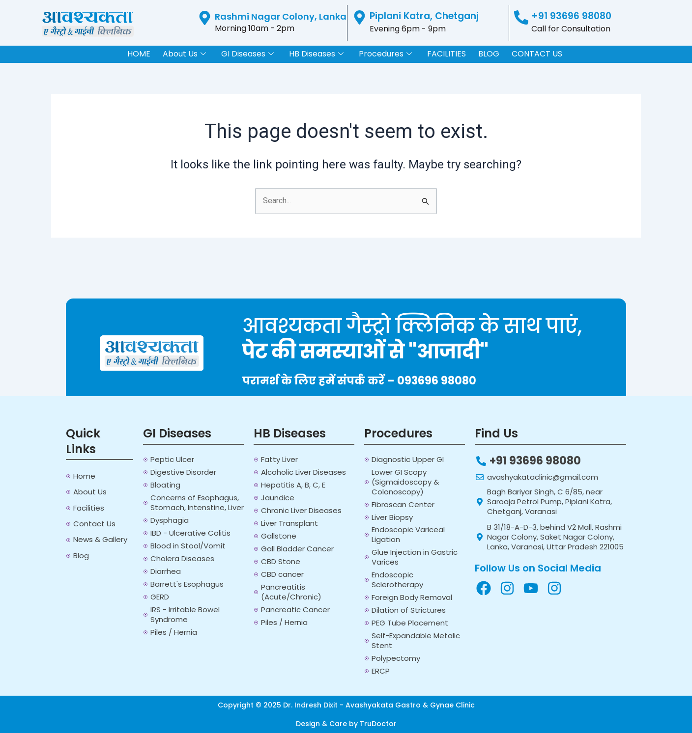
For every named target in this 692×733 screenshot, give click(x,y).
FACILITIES (446, 53)
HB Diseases (316, 54)
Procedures (385, 54)
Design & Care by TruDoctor (346, 724)
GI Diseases (247, 54)
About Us (184, 54)
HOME (138, 53)
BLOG (488, 53)
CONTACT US (537, 53)
